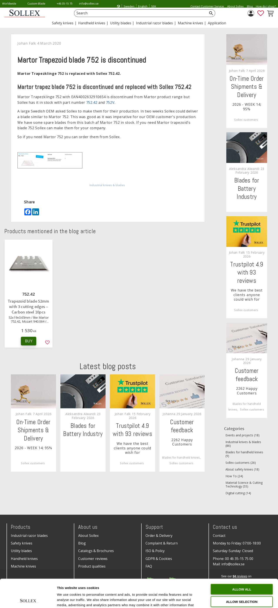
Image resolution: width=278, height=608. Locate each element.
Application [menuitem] (217, 23)
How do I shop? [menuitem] (266, 6)
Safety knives (21, 543)
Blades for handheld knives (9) (244, 454)
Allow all (241, 561)
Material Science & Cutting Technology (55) (244, 484)
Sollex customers (33, 463)
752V (110, 102)
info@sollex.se (89, 3)
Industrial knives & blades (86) (243, 444)
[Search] (211, 13)
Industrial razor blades (29, 535)
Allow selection (242, 573)
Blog (82, 543)
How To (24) (234, 476)
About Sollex (88, 535)
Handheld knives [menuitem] (91, 23)
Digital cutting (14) (238, 493)
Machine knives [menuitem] (190, 23)
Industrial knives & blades (107, 185)
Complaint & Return (162, 543)
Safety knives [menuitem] (62, 23)
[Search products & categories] (139, 13)
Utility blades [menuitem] (120, 23)
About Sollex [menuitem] (235, 6)
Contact (219, 535)
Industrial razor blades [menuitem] (154, 23)
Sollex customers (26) (240, 463)
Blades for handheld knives (181, 457)
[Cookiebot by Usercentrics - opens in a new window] (28, 599)
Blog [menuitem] (250, 6)
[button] (260, 13)
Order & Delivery (159, 535)
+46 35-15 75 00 (65, 6)
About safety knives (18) (242, 469)
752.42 (92, 102)
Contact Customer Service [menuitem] (207, 6)
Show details (228, 599)
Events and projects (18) (242, 435)
